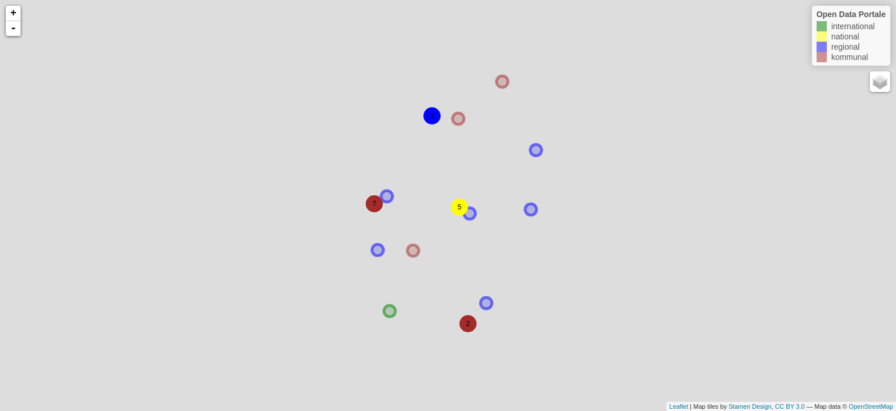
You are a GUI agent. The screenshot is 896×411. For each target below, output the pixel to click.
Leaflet (678, 406)
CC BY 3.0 (790, 406)
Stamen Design (750, 406)
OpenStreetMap (871, 406)
